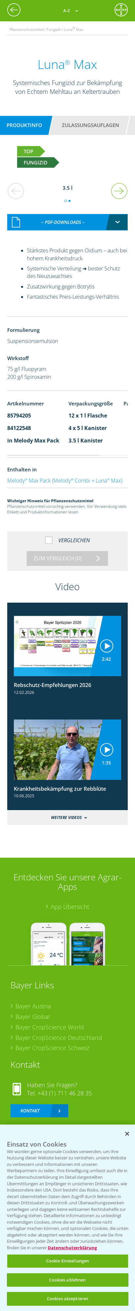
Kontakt (30, 1104)
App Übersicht (70, 900)
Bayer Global (32, 1010)
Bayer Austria (33, 999)
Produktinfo (24, 125)
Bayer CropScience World (49, 1020)
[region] (67, 1218)
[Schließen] (127, 1134)
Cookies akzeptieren (67, 1298)
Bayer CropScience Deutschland (58, 1030)
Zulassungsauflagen (90, 125)
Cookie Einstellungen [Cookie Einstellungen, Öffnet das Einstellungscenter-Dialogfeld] (67, 1261)
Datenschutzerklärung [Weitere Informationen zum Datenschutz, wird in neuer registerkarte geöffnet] (72, 1248)
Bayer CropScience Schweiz (52, 1041)
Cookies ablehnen (67, 1280)
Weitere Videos (66, 810)
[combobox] (67, 215)
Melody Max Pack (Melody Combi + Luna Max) (64, 473)
